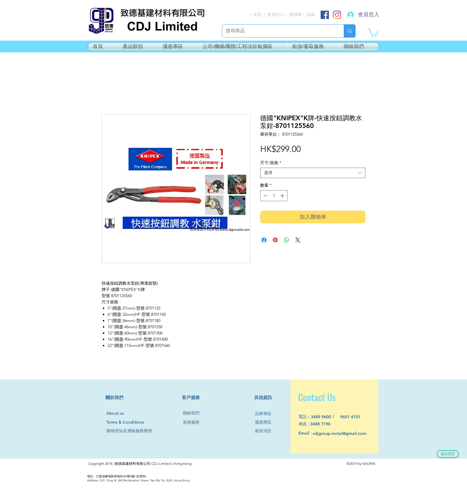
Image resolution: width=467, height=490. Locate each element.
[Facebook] (325, 15)
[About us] (117, 413)
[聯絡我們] (193, 413)
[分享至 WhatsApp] (286, 240)
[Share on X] (297, 240)
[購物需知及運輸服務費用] (135, 431)
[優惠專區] (265, 422)
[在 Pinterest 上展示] (275, 240)
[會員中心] (276, 14)
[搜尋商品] (278, 31)
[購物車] (296, 14)
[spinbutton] (273, 195)
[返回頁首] (447, 454)
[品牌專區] (265, 414)
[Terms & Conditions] (130, 422)
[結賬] (311, 14)
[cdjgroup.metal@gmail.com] (347, 433)
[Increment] (283, 195)
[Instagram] (337, 15)
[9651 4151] (353, 417)
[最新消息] (265, 431)
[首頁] (257, 14)
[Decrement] (264, 195)
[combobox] (312, 173)
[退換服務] (193, 422)
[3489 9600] (324, 417)
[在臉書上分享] (264, 240)
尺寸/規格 (270, 162)
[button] (373, 32)
